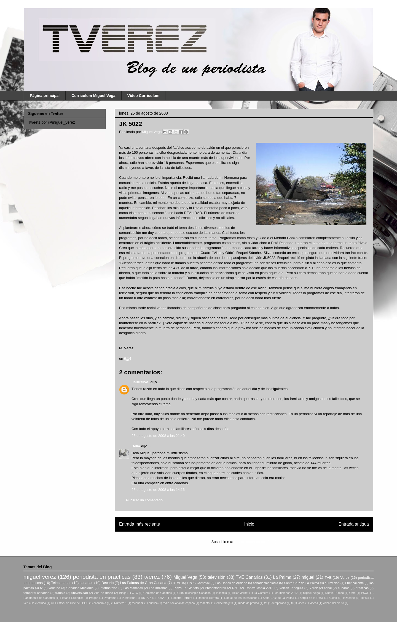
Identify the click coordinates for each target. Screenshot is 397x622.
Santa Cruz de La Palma (301, 583)
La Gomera (261, 592)
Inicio (249, 524)
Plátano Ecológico (72, 597)
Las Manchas (133, 587)
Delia (136, 446)
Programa (110, 597)
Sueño (333, 597)
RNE (235, 587)
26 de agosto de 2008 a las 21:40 (158, 436)
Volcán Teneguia (291, 587)
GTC (135, 592)
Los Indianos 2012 (285, 592)
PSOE (365, 592)
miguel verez (39, 577)
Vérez (313, 587)
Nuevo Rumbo (334, 592)
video (301, 603)
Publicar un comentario (144, 500)
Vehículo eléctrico (34, 603)
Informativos (108, 587)
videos (314, 603)
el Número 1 (119, 603)
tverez (152, 577)
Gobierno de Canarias (157, 592)
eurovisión (332, 583)
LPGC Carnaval (198, 583)
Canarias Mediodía (79, 587)
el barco (343, 587)
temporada (279, 603)
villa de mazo (103, 592)
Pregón (93, 597)
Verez (344, 577)
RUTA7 (161, 597)
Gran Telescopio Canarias (194, 592)
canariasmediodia (265, 583)
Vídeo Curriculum (143, 95)
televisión (217, 577)
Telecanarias (61, 583)
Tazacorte (348, 597)
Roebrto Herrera (208, 597)
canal (328, 587)
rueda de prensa (248, 603)
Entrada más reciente (139, 524)
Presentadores (215, 587)
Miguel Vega (152, 132)
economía (99, 603)
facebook (137, 603)
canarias (86, 583)
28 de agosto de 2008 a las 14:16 (158, 490)
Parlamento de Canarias (39, 597)
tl (292, 603)
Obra (352, 592)
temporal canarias (36, 592)
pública (153, 603)
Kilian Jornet (240, 592)
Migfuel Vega (311, 592)
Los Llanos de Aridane (231, 583)
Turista (364, 597)
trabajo (60, 592)
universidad (79, 592)
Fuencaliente (354, 583)
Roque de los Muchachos (240, 597)
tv (41, 587)
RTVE (177, 583)
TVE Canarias (249, 577)
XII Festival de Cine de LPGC (69, 603)
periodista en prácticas (101, 577)
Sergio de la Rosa (311, 597)
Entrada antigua (354, 524)
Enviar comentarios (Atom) (255, 542)
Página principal (45, 95)
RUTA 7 (146, 597)
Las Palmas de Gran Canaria (143, 583)
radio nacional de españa (179, 603)
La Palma (282, 577)
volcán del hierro (333, 603)
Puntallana (128, 597)
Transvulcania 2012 (259, 587)
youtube (54, 587)
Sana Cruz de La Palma (278, 597)
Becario (107, 583)
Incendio (221, 592)
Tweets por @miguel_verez (51, 122)
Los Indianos (158, 587)
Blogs (122, 592)
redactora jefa (224, 603)
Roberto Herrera (181, 597)
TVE (327, 577)
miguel (308, 577)
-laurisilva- (140, 382)
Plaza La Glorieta (186, 587)
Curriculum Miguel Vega (93, 95)
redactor (205, 603)
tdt (265, 603)
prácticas (362, 587)
